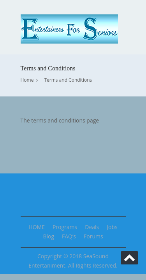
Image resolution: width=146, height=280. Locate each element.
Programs (65, 227)
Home (27, 80)
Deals (92, 227)
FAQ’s (69, 236)
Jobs (112, 227)
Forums (93, 236)
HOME (36, 227)
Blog (48, 236)
